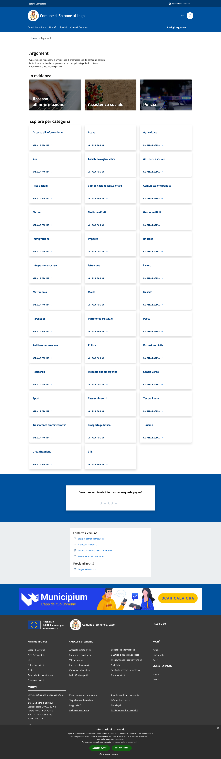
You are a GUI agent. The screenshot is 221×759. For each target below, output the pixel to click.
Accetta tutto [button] (100, 748)
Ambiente (115, 665)
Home (34, 38)
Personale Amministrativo (40, 675)
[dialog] (110, 742)
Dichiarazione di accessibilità (124, 710)
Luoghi (156, 674)
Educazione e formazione (123, 649)
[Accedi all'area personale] (179, 3)
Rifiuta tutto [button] (122, 748)
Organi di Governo (36, 649)
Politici (31, 670)
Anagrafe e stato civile (80, 649)
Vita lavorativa (76, 660)
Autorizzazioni (118, 675)
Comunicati (158, 655)
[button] (110, 754)
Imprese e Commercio (79, 665)
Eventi (156, 679)
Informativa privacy (120, 700)
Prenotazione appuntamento (83, 695)
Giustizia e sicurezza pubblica (125, 654)
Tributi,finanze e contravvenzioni (126, 659)
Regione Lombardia (37, 3)
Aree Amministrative (38, 655)
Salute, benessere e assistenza (125, 670)
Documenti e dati (36, 680)
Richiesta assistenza (79, 710)
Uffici (30, 660)
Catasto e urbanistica (79, 670)
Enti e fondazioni (36, 665)
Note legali (116, 705)
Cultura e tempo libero (80, 655)
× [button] (218, 728)
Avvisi (156, 660)
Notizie (156, 649)
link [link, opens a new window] (137, 742)
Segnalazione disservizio (81, 700)
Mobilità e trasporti (78, 675)
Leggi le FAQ (75, 705)
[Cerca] (190, 15)
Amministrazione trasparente (125, 695)
